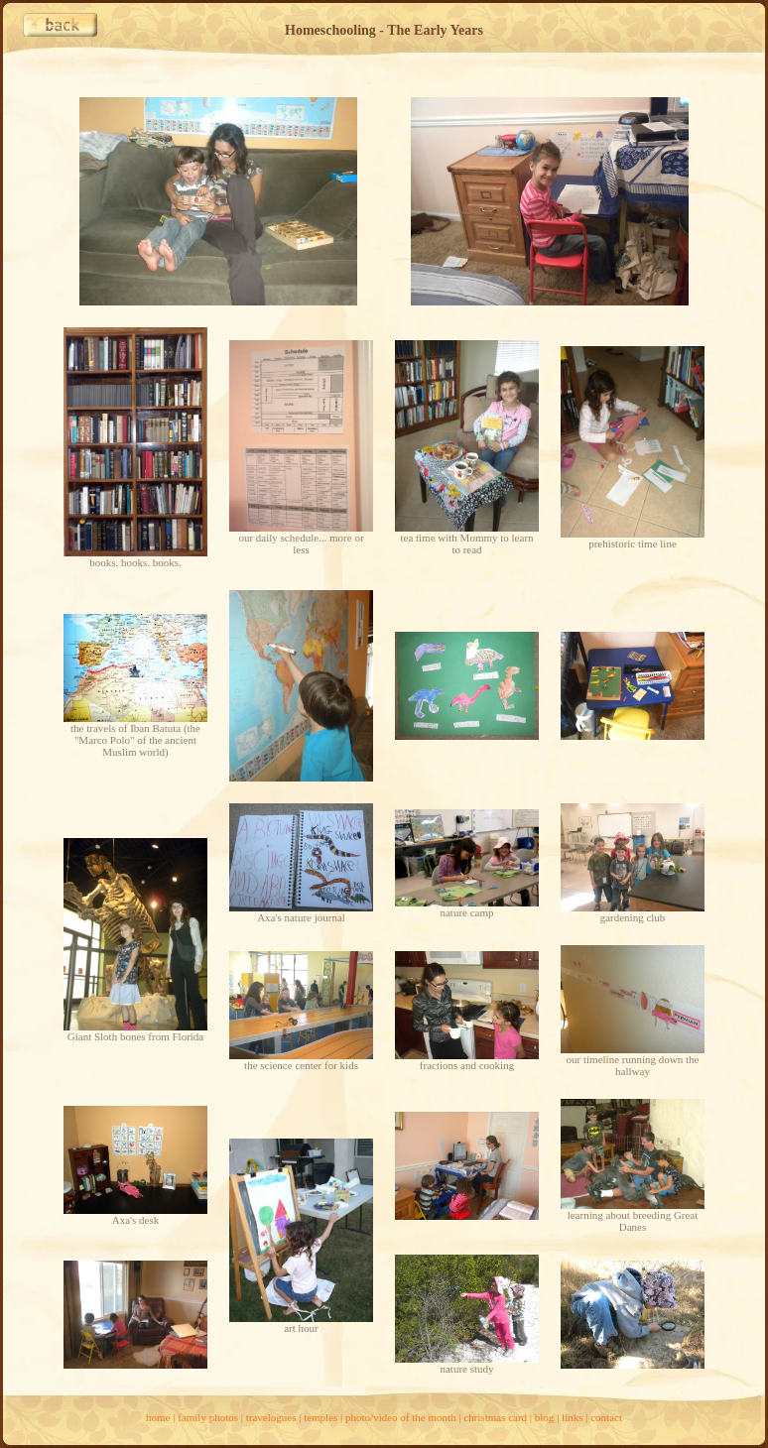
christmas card (495, 1417)
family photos (208, 1417)
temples (320, 1417)
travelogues (271, 1417)
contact (606, 1417)
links (572, 1417)
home (158, 1417)
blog (545, 1417)
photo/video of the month (400, 1417)
